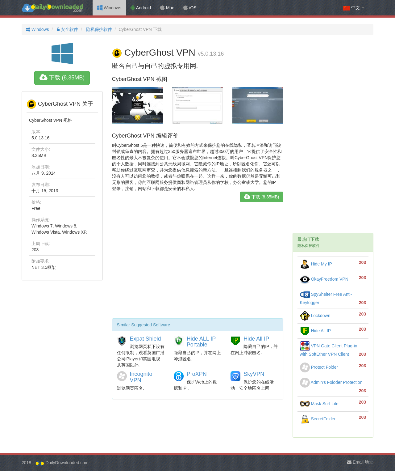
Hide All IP (256, 339)
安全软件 (67, 29)
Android (141, 7)
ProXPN (197, 374)
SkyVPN (253, 374)
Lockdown (315, 315)
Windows (109, 7)
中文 (353, 8)
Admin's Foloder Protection (331, 382)
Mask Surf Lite (319, 403)
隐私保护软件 (98, 29)
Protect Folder (319, 367)
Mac (167, 7)
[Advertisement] (197, 262)
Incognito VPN (141, 377)
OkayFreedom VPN (324, 279)
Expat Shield (145, 339)
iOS (189, 7)
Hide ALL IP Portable (201, 342)
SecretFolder (318, 418)
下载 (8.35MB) (62, 77)
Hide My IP (316, 263)
